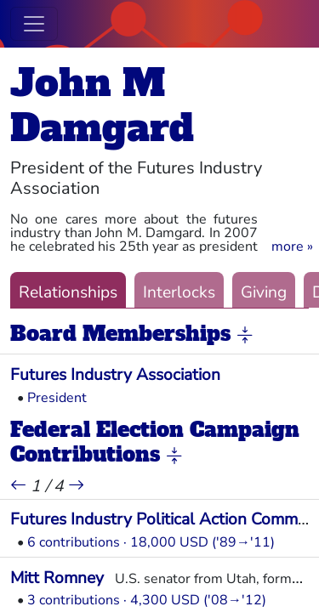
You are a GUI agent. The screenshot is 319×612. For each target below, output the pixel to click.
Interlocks (179, 292)
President (57, 397)
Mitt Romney (57, 578)
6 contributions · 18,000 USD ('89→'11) (151, 542)
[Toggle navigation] (34, 24)
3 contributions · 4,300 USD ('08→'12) (146, 600)
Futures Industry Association (115, 375)
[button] (292, 246)
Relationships (68, 292)
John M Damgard (102, 105)
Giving (264, 292)
